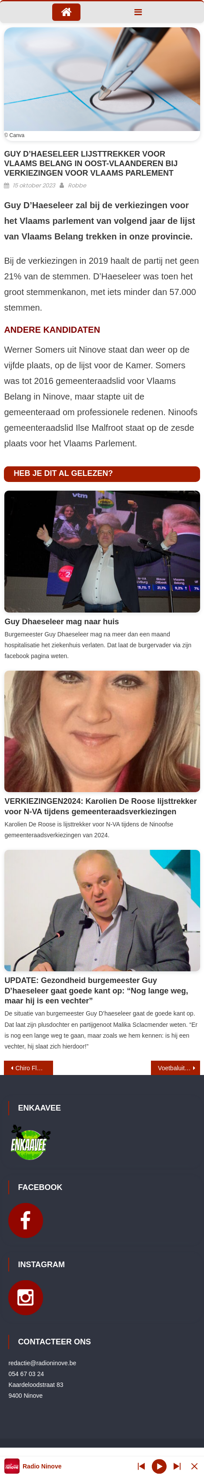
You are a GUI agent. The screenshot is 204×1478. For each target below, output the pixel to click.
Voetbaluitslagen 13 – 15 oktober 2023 (179, 1068)
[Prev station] (177, 1466)
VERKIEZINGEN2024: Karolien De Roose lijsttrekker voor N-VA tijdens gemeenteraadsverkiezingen (100, 806)
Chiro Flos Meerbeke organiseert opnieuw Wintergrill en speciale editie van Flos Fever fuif (34, 1068)
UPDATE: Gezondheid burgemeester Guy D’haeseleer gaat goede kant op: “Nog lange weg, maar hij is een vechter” (96, 990)
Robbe (77, 185)
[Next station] (141, 1466)
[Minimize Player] (194, 1466)
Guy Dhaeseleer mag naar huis (61, 621)
